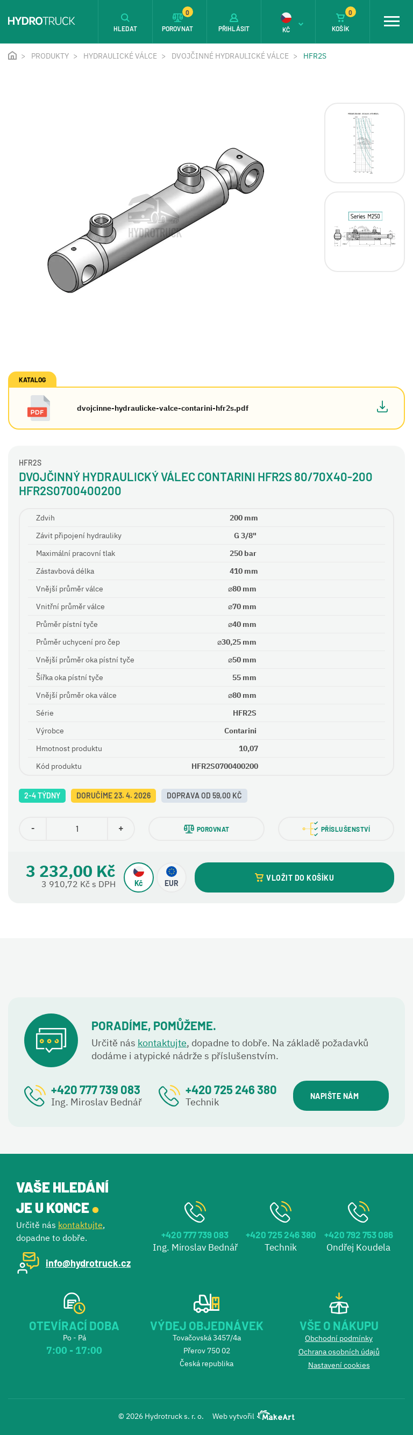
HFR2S (314, 56)
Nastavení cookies (339, 1365)
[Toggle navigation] (391, 21)
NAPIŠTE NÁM (340, 1096)
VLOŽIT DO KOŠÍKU (294, 877)
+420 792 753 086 (358, 1234)
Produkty (50, 56)
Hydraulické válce (120, 56)
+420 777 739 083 (95, 1089)
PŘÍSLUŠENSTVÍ (336, 829)
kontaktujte (162, 1043)
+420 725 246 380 (231, 1089)
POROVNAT (207, 829)
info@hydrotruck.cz (88, 1263)
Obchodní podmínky (339, 1338)
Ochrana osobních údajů (339, 1352)
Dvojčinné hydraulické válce (230, 56)
